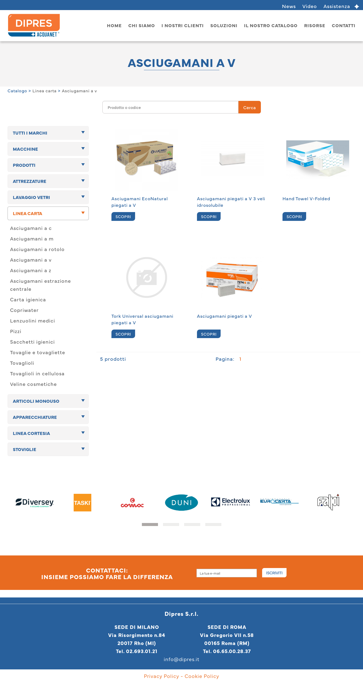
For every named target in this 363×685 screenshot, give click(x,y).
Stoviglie (24, 449)
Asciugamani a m (32, 238)
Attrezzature (29, 181)
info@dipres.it (181, 659)
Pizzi (15, 331)
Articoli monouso (36, 401)
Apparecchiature (35, 417)
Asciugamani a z (30, 270)
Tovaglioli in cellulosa (37, 373)
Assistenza (337, 6)
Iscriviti (274, 572)
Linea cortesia (31, 433)
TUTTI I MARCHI (30, 133)
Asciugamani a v (79, 91)
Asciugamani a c (31, 227)
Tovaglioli (22, 362)
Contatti (343, 25)
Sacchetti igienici (32, 341)
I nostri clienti (183, 25)
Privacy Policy (161, 675)
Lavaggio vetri (31, 197)
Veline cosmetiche (33, 383)
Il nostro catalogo (271, 25)
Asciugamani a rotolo (37, 249)
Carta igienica (28, 299)
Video (309, 6)
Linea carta (44, 91)
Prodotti (24, 165)
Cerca (249, 107)
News (289, 6)
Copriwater (24, 309)
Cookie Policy (202, 675)
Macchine (25, 149)
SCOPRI (123, 216)
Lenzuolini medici (32, 320)
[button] (150, 524)
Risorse (314, 25)
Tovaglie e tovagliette (37, 352)
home (114, 25)
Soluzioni (223, 25)
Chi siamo (141, 25)
